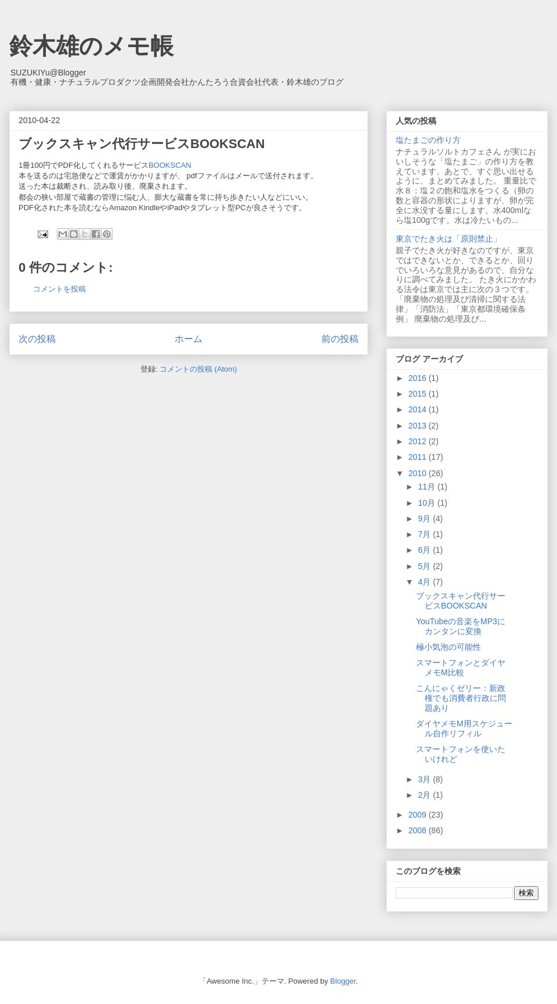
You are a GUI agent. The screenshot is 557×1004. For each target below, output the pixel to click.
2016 (418, 378)
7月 (425, 534)
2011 (418, 457)
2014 (418, 409)
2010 (418, 473)
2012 (418, 441)
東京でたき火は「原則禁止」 (448, 238)
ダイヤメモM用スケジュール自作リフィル (464, 728)
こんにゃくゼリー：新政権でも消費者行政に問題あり (461, 697)
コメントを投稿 (59, 289)
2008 (418, 830)
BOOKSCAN (174, 165)
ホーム (188, 339)
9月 (425, 518)
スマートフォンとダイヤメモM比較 (460, 667)
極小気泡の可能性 (448, 647)
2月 (425, 795)
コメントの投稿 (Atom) (198, 369)
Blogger (343, 981)
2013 (418, 425)
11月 (427, 486)
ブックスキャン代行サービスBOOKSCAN (460, 600)
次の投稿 (37, 339)
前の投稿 (340, 339)
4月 (425, 581)
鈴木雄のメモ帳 (91, 46)
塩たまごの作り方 (428, 140)
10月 (427, 503)
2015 (418, 393)
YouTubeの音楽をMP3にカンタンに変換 (460, 626)
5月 (425, 566)
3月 (425, 779)
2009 (418, 814)
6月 (425, 550)
